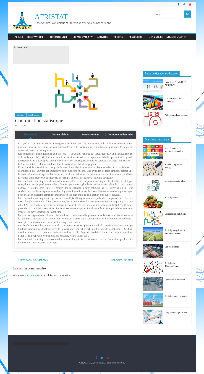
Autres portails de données (31, 259)
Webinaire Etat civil (123, 259)
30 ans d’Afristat (83, 36)
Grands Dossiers (34, 115)
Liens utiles (156, 36)
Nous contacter (176, 36)
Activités (102, 36)
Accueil (19, 36)
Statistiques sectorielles (175, 181)
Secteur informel (172, 247)
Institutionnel (58, 36)
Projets (118, 36)
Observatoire (35, 36)
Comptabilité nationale (175, 280)
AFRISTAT (51, 17)
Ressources (136, 36)
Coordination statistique (175, 214)
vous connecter (32, 275)
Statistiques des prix (173, 197)
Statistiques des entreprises (176, 296)
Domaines (20, 115)
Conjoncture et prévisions (176, 312)
